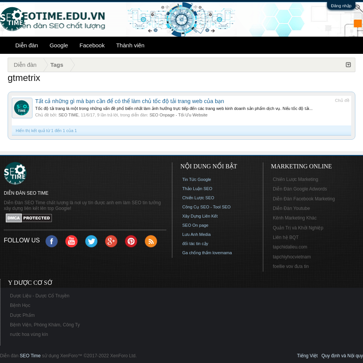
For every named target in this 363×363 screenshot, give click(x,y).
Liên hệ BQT (286, 237)
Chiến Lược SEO (198, 197)
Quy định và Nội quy (342, 355)
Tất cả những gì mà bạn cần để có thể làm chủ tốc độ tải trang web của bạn (129, 101)
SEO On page (195, 225)
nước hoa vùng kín (29, 334)
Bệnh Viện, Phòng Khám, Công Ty (45, 325)
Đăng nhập (341, 5)
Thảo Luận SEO (197, 188)
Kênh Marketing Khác (295, 218)
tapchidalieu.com (290, 247)
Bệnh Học (20, 305)
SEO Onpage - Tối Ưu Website (178, 115)
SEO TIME (68, 115)
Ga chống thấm (196, 252)
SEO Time (30, 355)
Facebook (92, 45)
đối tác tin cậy (195, 243)
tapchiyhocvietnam (292, 257)
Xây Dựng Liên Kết (200, 216)
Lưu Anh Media (196, 234)
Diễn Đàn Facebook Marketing (304, 199)
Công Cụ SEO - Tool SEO (206, 207)
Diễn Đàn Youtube (291, 208)
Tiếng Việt (307, 355)
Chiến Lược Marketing (295, 179)
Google (59, 45)
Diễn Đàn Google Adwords (300, 189)
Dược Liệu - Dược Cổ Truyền (40, 295)
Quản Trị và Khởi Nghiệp (298, 228)
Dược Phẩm (22, 315)
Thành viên (130, 45)
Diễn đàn (26, 45)
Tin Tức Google (196, 179)
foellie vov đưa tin (291, 266)
